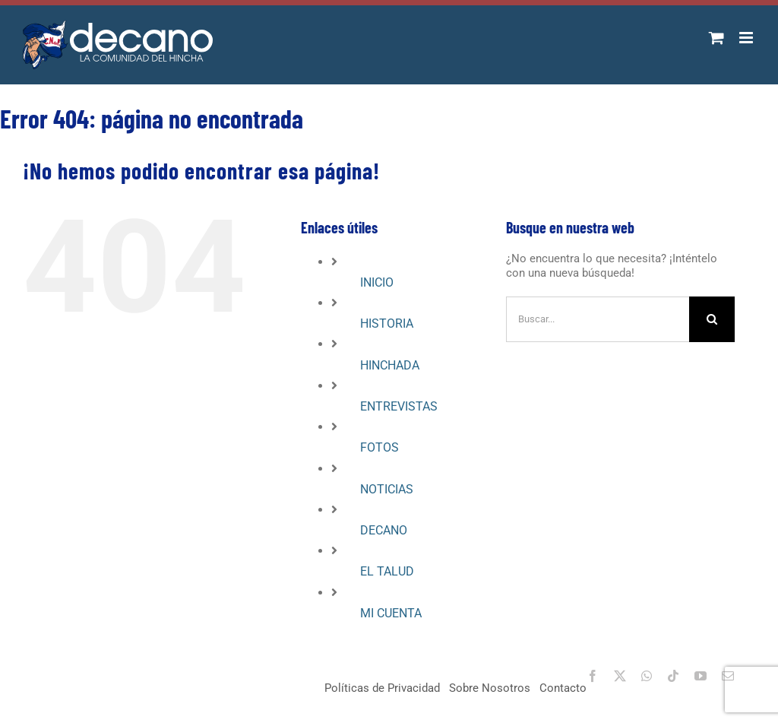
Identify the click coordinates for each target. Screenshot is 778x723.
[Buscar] (712, 319)
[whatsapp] (646, 676)
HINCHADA (389, 365)
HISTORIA (386, 323)
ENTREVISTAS (399, 406)
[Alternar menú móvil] (747, 38)
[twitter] (620, 676)
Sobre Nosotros (489, 688)
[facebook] (593, 676)
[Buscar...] (597, 319)
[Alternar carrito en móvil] (716, 38)
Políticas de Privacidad (382, 688)
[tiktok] (673, 676)
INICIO (377, 282)
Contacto (563, 688)
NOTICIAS (386, 489)
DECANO (383, 530)
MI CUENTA (391, 613)
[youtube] (700, 676)
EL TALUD (387, 571)
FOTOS (379, 447)
